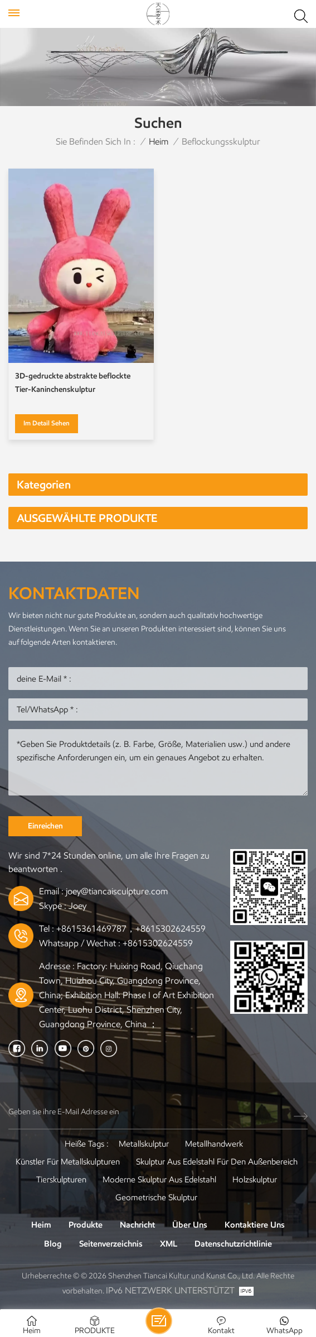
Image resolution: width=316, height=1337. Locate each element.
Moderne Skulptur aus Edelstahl (159, 1180)
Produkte (86, 1225)
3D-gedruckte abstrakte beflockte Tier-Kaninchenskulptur (72, 382)
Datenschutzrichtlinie (233, 1244)
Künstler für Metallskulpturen (68, 1162)
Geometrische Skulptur (156, 1197)
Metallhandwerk (214, 1144)
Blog (53, 1244)
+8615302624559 (158, 943)
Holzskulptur (254, 1180)
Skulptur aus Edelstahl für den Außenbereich (217, 1162)
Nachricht (137, 1225)
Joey (77, 905)
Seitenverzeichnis (111, 1244)
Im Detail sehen (46, 423)
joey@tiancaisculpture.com (117, 891)
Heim (158, 141)
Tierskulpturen (61, 1180)
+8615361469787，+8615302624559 (131, 928)
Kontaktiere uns (255, 1225)
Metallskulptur (144, 1144)
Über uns (189, 1225)
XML (168, 1244)
